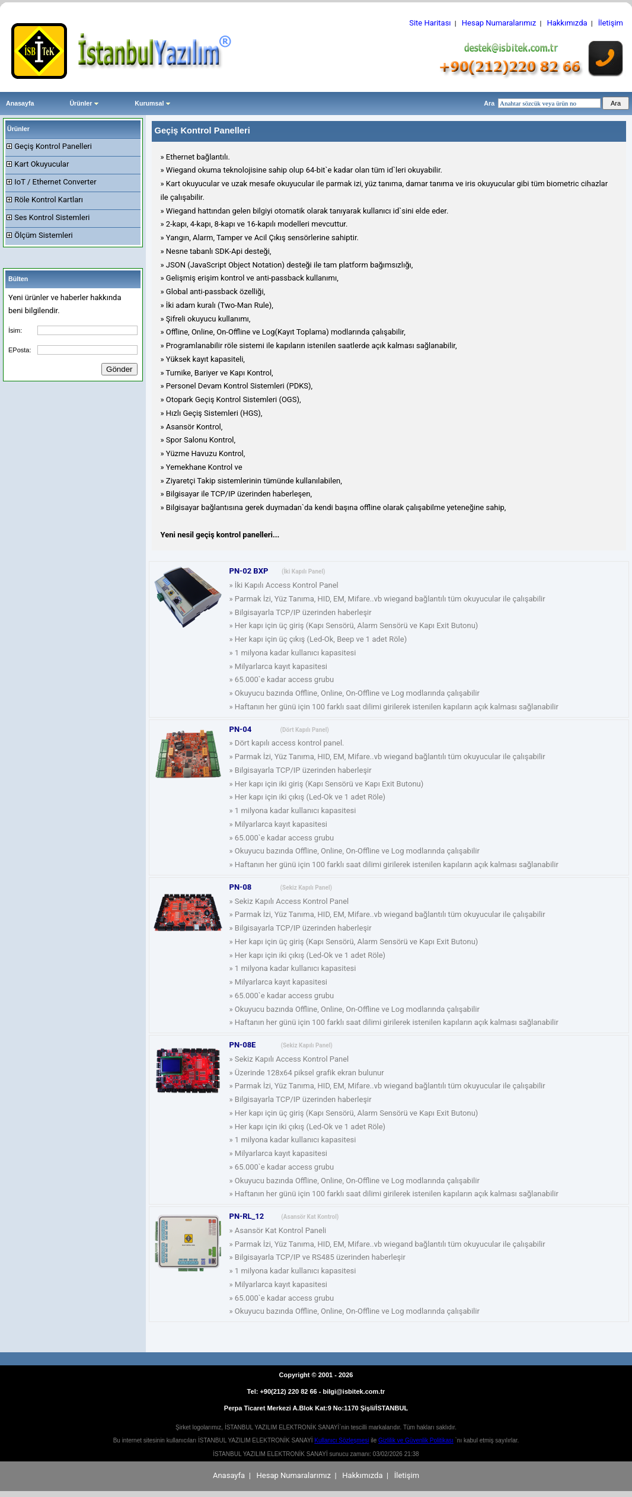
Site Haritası (430, 22)
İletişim (610, 22)
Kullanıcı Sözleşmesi (341, 1440)
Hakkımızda (567, 22)
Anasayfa (20, 103)
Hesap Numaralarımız (499, 22)
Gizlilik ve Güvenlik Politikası (416, 1440)
